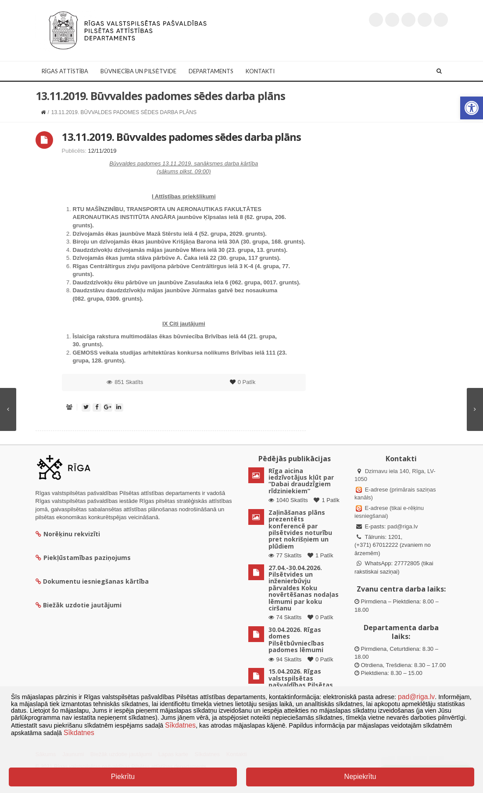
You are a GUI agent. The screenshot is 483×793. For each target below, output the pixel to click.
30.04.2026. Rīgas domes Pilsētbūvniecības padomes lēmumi (296, 639)
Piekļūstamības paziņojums (83, 557)
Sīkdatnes (180, 725)
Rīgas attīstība (65, 71)
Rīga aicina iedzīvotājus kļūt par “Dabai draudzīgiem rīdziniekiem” (301, 480)
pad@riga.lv (402, 526)
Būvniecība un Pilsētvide (138, 71)
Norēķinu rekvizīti (68, 534)
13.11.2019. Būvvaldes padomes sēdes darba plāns (181, 136)
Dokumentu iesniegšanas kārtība (96, 581)
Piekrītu (123, 776)
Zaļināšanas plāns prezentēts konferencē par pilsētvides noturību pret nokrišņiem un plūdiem (300, 529)
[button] (471, 108)
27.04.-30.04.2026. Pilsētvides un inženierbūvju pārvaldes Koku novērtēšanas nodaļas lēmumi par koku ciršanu (303, 587)
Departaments (211, 71)
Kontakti (260, 71)
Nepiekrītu (360, 776)
